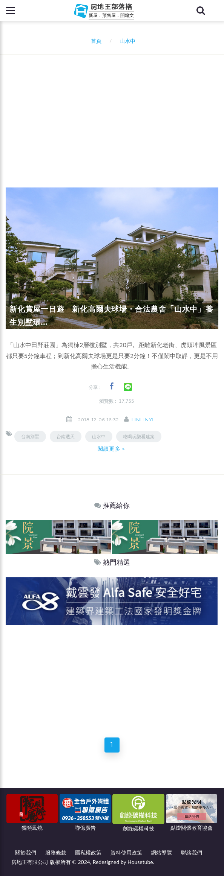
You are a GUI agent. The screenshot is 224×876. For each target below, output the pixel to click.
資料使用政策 (126, 852)
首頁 (94, 41)
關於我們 (25, 852)
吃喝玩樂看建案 (139, 436)
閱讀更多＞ (112, 448)
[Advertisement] (115, 111)
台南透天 (66, 436)
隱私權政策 (88, 852)
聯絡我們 (191, 852)
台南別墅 (30, 436)
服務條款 (55, 852)
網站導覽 (161, 852)
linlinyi (142, 419)
